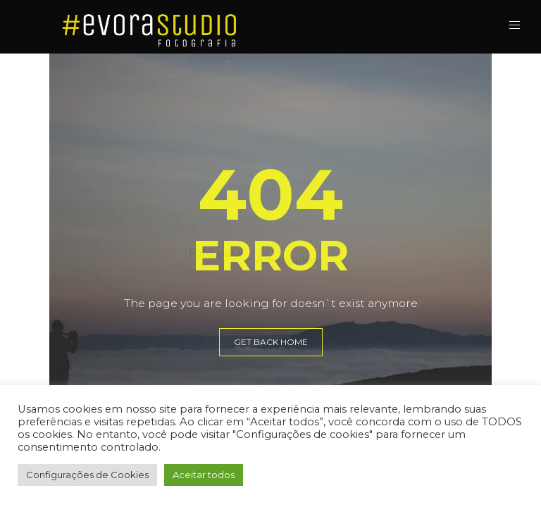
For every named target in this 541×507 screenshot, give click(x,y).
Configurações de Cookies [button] (87, 474)
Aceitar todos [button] (204, 474)
